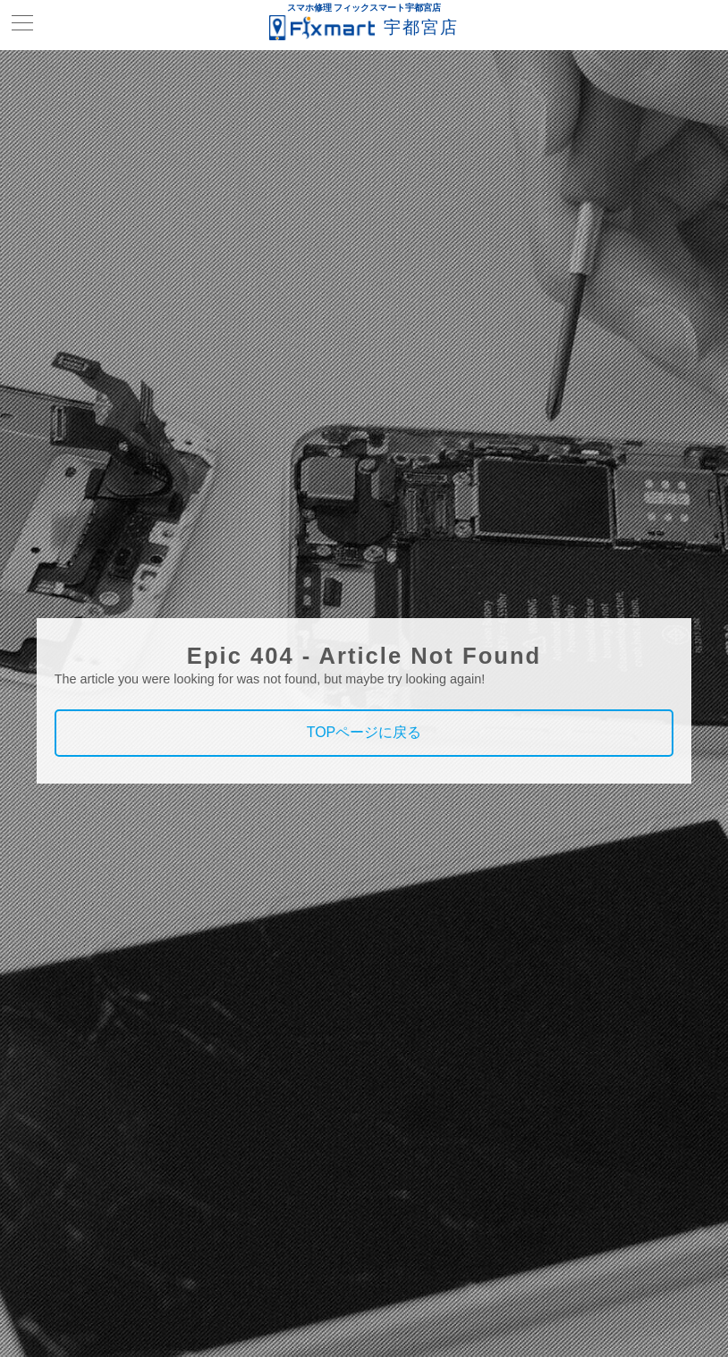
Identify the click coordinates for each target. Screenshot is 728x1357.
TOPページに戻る (364, 732)
